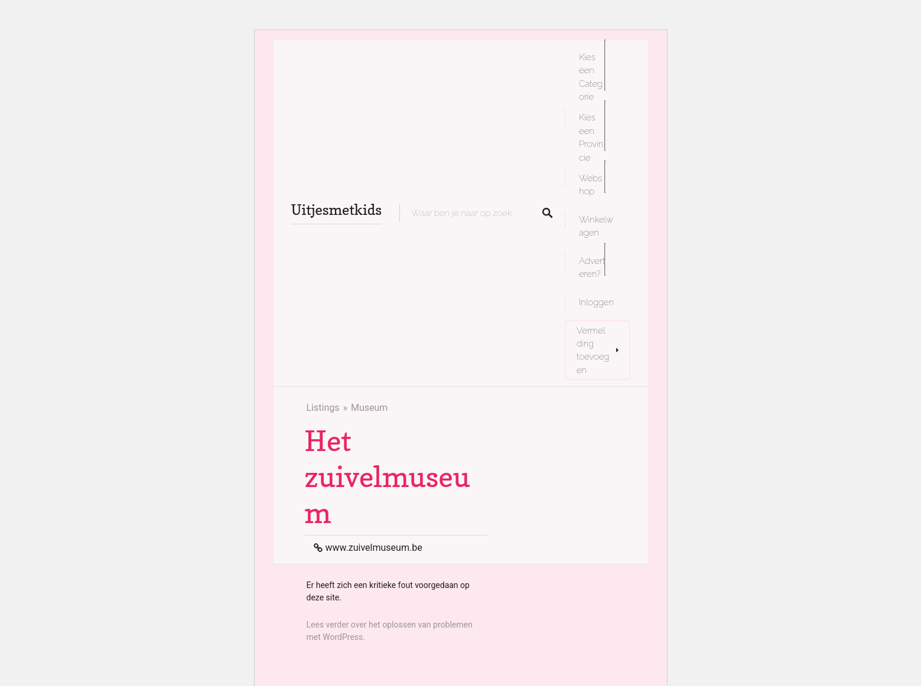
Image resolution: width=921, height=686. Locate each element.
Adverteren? (592, 267)
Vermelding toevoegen (593, 350)
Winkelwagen (596, 225)
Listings (323, 407)
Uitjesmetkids (336, 209)
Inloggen (596, 302)
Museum (369, 407)
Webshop (590, 184)
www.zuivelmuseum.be (374, 547)
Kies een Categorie (591, 77)
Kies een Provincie (591, 137)
